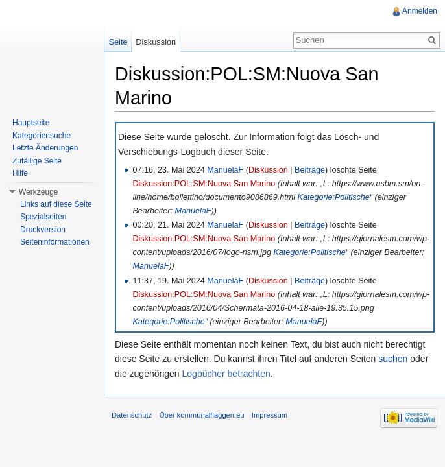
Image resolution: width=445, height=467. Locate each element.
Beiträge (310, 169)
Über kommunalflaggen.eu (201, 415)
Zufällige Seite (37, 160)
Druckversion (43, 229)
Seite (117, 42)
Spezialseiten (43, 216)
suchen (392, 358)
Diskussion (268, 169)
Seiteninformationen (55, 241)
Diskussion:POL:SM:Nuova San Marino (203, 183)
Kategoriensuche (41, 135)
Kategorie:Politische (334, 197)
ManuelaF (225, 169)
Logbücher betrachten (226, 373)
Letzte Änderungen (45, 147)
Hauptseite (30, 122)
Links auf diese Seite (56, 204)
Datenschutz (132, 415)
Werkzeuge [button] (38, 192)
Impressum (269, 415)
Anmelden (419, 11)
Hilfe (20, 173)
